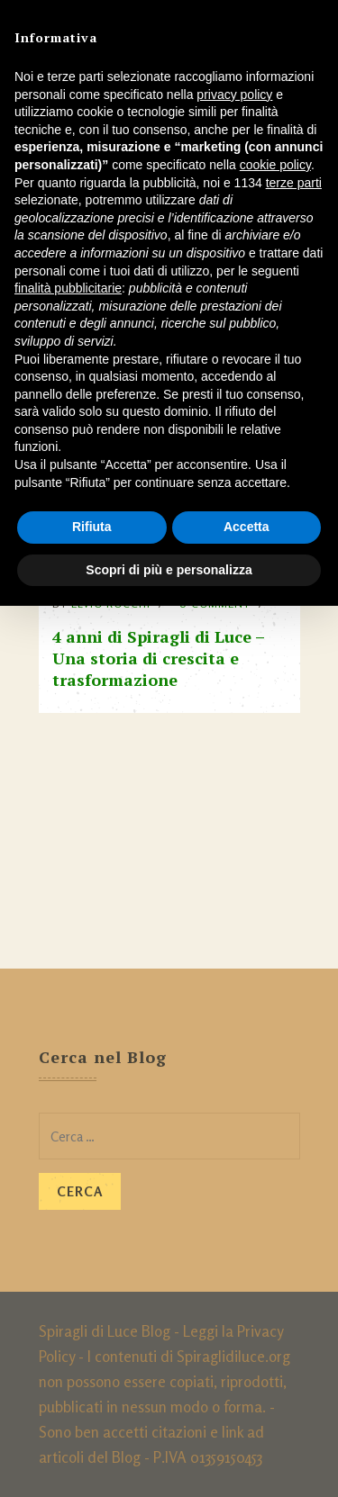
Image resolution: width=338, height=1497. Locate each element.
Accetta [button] (246, 526)
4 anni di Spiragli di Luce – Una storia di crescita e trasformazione (158, 658)
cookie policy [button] (275, 165)
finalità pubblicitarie (68, 288)
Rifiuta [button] (92, 526)
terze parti (294, 183)
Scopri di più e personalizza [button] (168, 570)
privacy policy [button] (234, 94)
